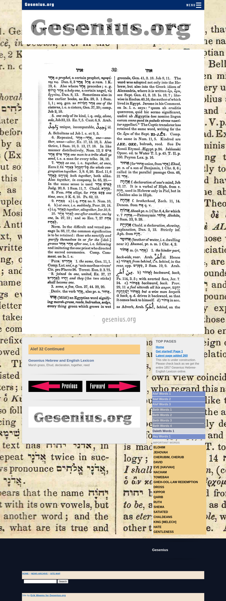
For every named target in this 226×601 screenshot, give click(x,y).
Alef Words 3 (162, 404)
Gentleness (164, 531)
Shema (159, 507)
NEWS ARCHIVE (39, 573)
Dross (159, 487)
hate (157, 527)
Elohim (159, 447)
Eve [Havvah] (164, 467)
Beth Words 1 (162, 409)
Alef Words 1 (162, 393)
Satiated (161, 512)
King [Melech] (165, 522)
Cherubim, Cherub (169, 457)
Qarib (158, 497)
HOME (25, 573)
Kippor (159, 492)
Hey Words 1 (162, 436)
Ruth (158, 502)
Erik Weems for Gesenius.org (48, 595)
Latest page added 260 (172, 355)
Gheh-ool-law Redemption (176, 482)
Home (160, 347)
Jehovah (161, 452)
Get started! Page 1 (169, 351)
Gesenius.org (40, 4)
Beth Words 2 (162, 415)
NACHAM (160, 472)
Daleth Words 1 (163, 431)
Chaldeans (163, 517)
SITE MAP (55, 573)
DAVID (158, 462)
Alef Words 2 (162, 399)
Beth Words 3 (162, 420)
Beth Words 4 (162, 425)
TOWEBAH (161, 477)
